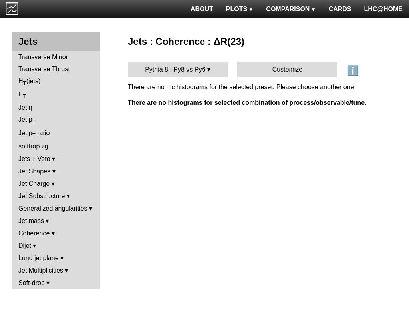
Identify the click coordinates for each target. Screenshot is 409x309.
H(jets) (29, 82)
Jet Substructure (41, 196)
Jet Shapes (34, 171)
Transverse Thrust (44, 69)
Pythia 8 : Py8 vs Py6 (175, 69)
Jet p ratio (34, 134)
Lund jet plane (38, 258)
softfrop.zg (33, 146)
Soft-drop (31, 282)
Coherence (34, 233)
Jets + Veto (34, 158)
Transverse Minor (43, 57)
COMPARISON (291, 9)
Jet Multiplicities (40, 270)
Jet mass (31, 220)
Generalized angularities (52, 208)
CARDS (340, 9)
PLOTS (240, 9)
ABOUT (202, 9)
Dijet (24, 245)
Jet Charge (34, 183)
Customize (287, 69)
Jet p (27, 120)
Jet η (25, 107)
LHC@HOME (383, 9)
